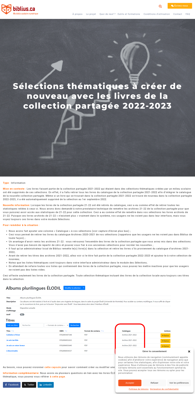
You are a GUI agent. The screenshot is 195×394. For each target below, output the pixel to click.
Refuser (154, 383)
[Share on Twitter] (29, 385)
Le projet (91, 14)
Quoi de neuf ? (108, 14)
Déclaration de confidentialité (164, 389)
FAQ (188, 14)
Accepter (129, 383)
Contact (177, 14)
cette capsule (53, 367)
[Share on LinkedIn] (46, 385)
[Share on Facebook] (11, 385)
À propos (77, 14)
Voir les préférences (179, 383)
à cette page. (58, 376)
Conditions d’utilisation (157, 14)
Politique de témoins (139, 389)
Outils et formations (129, 14)
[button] (189, 351)
